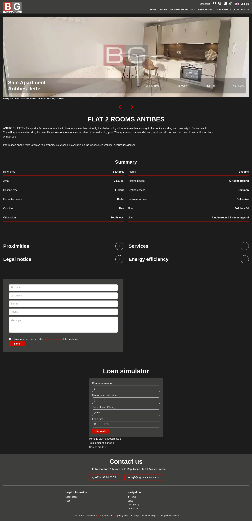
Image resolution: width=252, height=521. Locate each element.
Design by (169, 515)
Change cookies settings (143, 515)
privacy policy (52, 339)
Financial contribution (104, 395)
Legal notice (106, 515)
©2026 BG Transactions (85, 515)
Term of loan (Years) (103, 407)
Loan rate (97, 419)
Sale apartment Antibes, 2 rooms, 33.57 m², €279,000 (39, 98)
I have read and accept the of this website (45, 339)
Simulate (100, 431)
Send (17, 343)
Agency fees (122, 515)
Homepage (8, 98)
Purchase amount (102, 383)
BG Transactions (99, 469)
